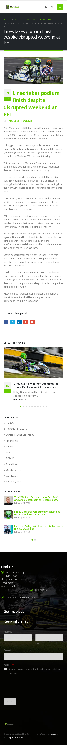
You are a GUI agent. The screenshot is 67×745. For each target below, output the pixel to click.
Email (32, 322)
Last (37, 643)
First (6, 643)
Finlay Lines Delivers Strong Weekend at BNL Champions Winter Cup (37, 513)
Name (9, 632)
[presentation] (31, 692)
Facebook (6, 322)
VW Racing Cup (13, 481)
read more (19, 399)
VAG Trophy (12, 475)
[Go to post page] (33, 362)
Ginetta (9, 446)
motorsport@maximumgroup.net (22, 596)
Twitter (12, 322)
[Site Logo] (12, 7)
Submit (10, 701)
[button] (60, 7)
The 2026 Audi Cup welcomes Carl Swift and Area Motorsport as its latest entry (36, 498)
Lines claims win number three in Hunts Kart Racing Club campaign (35, 385)
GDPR (9, 665)
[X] (45, 6)
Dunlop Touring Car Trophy (20, 434)
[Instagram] (51, 6)
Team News (26, 120)
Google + (25, 322)
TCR (8, 452)
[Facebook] (40, 6)
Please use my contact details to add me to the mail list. (32, 671)
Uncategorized (13, 470)
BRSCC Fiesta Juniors (16, 429)
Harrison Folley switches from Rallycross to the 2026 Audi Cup (38, 527)
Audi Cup (10, 423)
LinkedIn (19, 322)
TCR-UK (10, 458)
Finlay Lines (13, 120)
